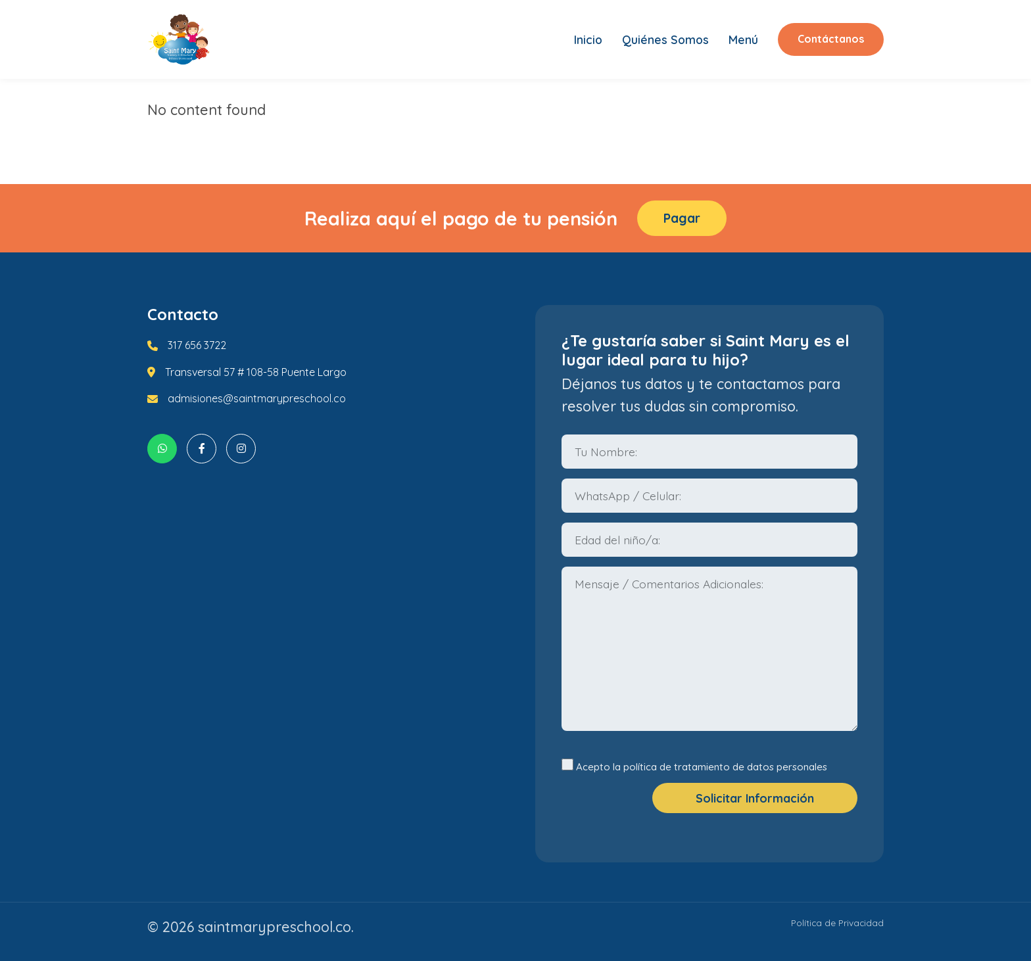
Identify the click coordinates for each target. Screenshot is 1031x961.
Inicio (588, 39)
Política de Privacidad (837, 922)
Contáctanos (831, 38)
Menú (743, 39)
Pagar (681, 218)
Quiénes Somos (665, 39)
